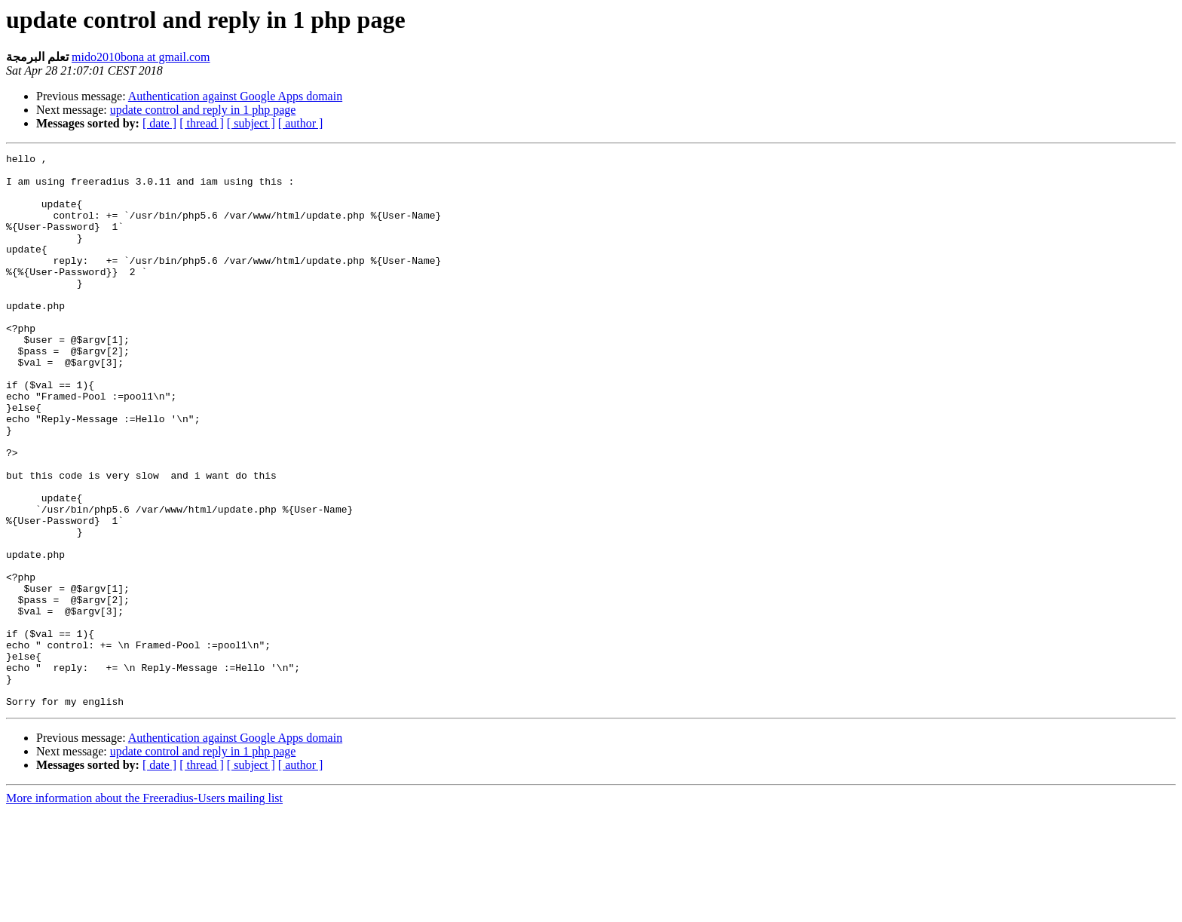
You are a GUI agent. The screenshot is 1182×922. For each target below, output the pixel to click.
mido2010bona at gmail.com (141, 57)
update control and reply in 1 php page (203, 109)
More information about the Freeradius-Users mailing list (144, 908)
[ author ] (300, 123)
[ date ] (159, 123)
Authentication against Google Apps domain (235, 96)
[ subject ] (251, 123)
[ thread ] (201, 123)
